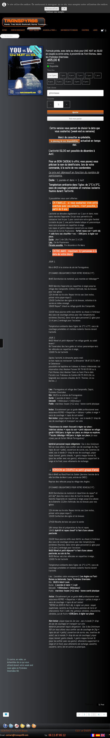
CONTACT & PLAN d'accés (14, 731)
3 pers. (62, 75)
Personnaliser (52, 9)
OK (64, 9)
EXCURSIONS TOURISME (69, 30)
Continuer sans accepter (55, 12)
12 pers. (86, 82)
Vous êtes (51, 70)
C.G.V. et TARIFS (83, 731)
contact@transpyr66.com (17, 735)
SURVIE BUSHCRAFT (18, 30)
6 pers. (89, 75)
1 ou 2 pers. (52, 75)
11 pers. (77, 82)
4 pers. (71, 75)
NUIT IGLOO (34, 30)
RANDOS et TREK (49, 30)
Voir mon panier (75, 118)
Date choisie (51, 88)
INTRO (4, 30)
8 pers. (50, 82)
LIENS (95, 30)
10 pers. (68, 82)
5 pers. (80, 75)
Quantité (50, 99)
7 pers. (97, 75)
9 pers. (59, 82)
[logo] (24, 21)
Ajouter (75, 112)
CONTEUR (85, 30)
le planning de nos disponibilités (64, 141)
